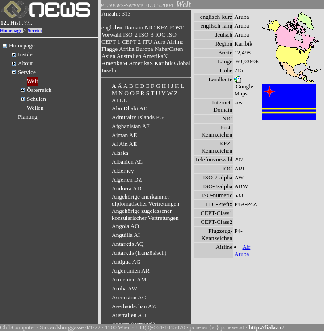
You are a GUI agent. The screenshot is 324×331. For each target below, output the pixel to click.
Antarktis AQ (127, 243)
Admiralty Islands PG (138, 117)
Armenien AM (129, 279)
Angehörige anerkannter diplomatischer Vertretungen (145, 200)
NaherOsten (169, 49)
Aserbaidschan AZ (134, 306)
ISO (171, 34)
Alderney (123, 170)
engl (106, 27)
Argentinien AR (131, 270)
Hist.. (16, 22)
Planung (28, 116)
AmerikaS (141, 63)
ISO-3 (146, 34)
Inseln (108, 70)
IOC (160, 34)
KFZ (162, 27)
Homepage (11, 30)
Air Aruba (242, 250)
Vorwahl (111, 34)
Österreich (39, 90)
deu (117, 27)
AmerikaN (155, 56)
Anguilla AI (126, 235)
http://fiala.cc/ (266, 327)
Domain (133, 27)
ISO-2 (130, 34)
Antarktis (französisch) (139, 252)
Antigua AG (126, 261)
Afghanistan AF (131, 126)
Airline (175, 41)
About (25, 63)
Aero (159, 41)
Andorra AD (126, 188)
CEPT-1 (110, 41)
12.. (4, 22)
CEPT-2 (131, 41)
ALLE (119, 100)
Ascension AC (129, 297)
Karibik (163, 63)
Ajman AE (124, 135)
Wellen (35, 107)
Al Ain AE (124, 144)
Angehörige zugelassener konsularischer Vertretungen (145, 214)
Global (182, 63)
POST (176, 27)
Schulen (36, 98)
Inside (25, 54)
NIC (150, 27)
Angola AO (125, 226)
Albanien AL (127, 161)
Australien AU (129, 315)
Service (35, 30)
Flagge (109, 49)
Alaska (120, 152)
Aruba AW (124, 288)
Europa (144, 49)
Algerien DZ (127, 179)
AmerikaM (114, 63)
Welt (32, 81)
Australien (129, 56)
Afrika (127, 49)
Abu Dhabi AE (129, 108)
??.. (28, 22)
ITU (147, 41)
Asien (108, 56)
